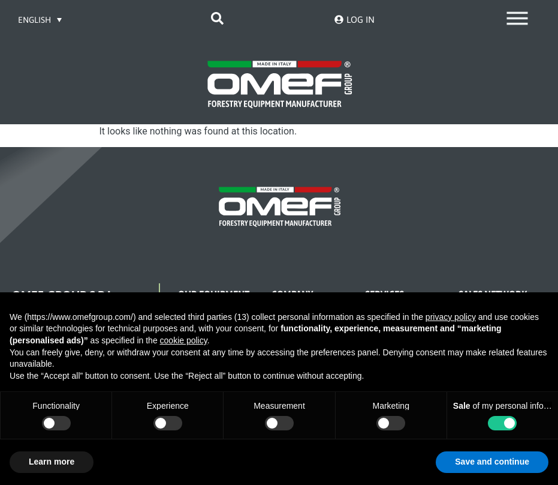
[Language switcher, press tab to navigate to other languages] (40, 19)
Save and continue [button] (492, 461)
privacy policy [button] (451, 317)
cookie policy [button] (183, 340)
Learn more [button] (51, 461)
